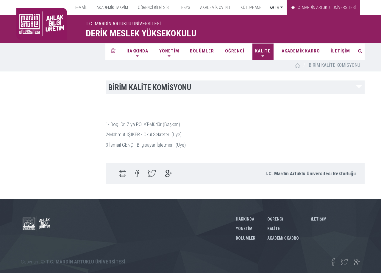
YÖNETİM (169, 51)
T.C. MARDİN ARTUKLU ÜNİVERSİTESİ (323, 7)
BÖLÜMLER (202, 51)
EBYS (185, 7)
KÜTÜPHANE (250, 7)
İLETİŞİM (340, 51)
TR (274, 7)
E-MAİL (80, 7)
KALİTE (263, 51)
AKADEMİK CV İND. (215, 7)
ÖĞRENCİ (234, 51)
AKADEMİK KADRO (301, 51)
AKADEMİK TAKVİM (112, 7)
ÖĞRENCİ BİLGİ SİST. (154, 7)
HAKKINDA (137, 51)
